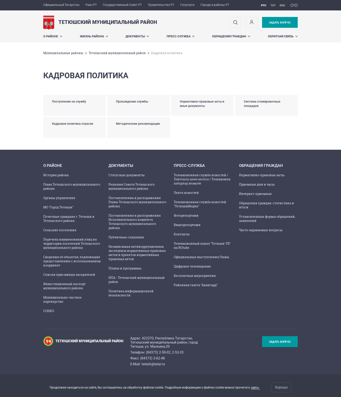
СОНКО (48, 311)
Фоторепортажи (186, 215)
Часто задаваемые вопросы (260, 230)
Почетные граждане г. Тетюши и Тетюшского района (68, 218)
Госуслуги (187, 5)
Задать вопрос (280, 22)
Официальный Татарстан (61, 5)
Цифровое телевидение (192, 266)
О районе (52, 36)
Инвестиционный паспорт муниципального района (64, 286)
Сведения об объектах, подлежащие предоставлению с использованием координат (72, 261)
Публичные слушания (126, 237)
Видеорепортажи (187, 225)
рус (263, 5)
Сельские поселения (59, 230)
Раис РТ (91, 5)
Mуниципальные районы (63, 53)
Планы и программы (125, 268)
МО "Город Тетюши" (58, 207)
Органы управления (59, 198)
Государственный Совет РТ (122, 5)
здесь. (255, 387)
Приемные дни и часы (257, 184)
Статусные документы (127, 175)
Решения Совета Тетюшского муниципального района (132, 186)
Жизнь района (94, 36)
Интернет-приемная (255, 194)
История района (56, 175)
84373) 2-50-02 (158, 352)
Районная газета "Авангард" (196, 285)
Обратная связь (283, 36)
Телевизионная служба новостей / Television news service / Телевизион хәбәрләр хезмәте (202, 179)
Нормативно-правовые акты (261, 175)
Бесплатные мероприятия (195, 276)
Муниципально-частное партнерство (62, 299)
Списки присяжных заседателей (69, 274)
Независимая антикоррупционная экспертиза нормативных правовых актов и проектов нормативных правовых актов (137, 252)
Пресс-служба (181, 36)
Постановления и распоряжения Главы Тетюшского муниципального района (137, 202)
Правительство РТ (161, 5)
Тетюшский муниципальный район (117, 53)
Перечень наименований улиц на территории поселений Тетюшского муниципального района (71, 243)
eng (282, 5)
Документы (137, 36)
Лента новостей (186, 193)
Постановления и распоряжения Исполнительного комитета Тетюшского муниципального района (135, 221)
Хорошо (281, 387)
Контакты (182, 234)
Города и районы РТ (215, 5)
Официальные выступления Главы (201, 257)
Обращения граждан (231, 36)
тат (273, 5)
